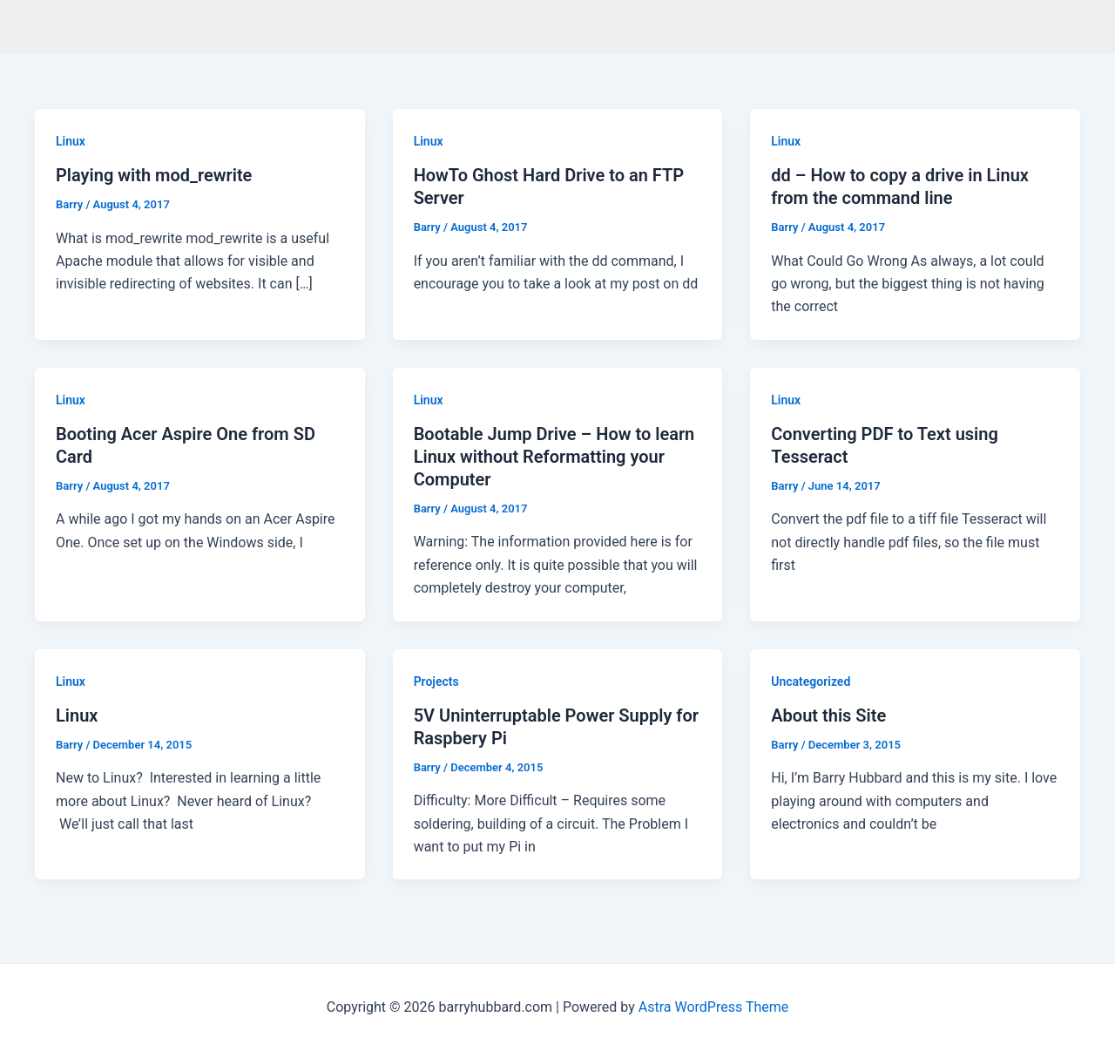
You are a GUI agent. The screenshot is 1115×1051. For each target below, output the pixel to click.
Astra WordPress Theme (713, 1007)
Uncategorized (810, 681)
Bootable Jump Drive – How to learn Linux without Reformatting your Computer (554, 457)
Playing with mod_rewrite (154, 175)
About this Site (828, 715)
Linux (70, 141)
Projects (436, 681)
